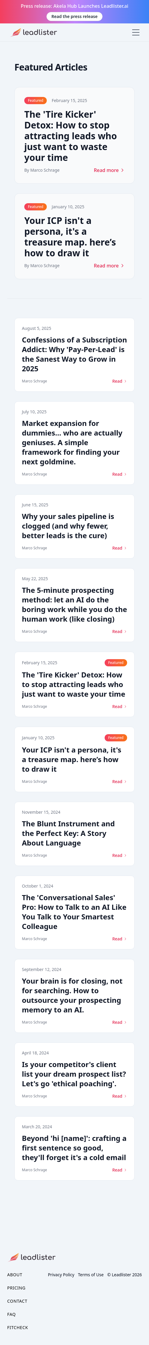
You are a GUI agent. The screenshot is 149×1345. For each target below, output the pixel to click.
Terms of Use (91, 1274)
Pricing (16, 1288)
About (14, 1274)
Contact (17, 1301)
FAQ (11, 1314)
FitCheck (17, 1327)
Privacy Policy (61, 1274)
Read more (109, 170)
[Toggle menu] (136, 32)
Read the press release (75, 16)
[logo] (32, 32)
